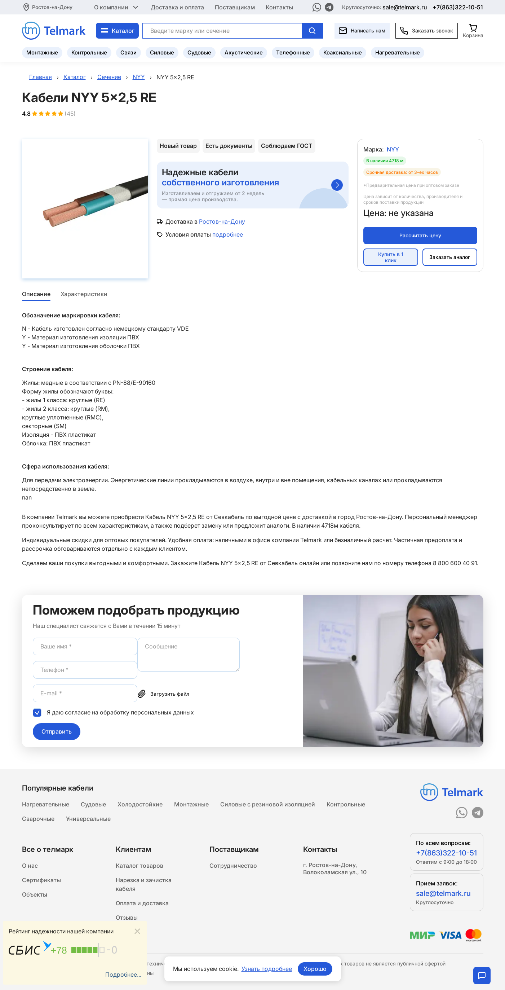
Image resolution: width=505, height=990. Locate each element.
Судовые (199, 52)
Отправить (56, 731)
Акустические (244, 52)
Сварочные (38, 818)
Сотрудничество (233, 865)
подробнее (227, 234)
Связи (128, 52)
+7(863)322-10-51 (458, 7)
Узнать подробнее (267, 968)
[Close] (137, 931)
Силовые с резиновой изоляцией (267, 804)
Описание (36, 294)
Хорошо (315, 968)
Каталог (117, 30)
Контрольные (89, 52)
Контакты (279, 7)
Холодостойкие (140, 804)
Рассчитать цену (420, 235)
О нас (30, 865)
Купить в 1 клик (390, 257)
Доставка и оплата (177, 7)
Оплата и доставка (142, 903)
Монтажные (42, 52)
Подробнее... (123, 974)
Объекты (34, 894)
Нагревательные (397, 52)
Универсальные (88, 818)
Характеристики (84, 294)
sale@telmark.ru (404, 7)
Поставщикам (235, 7)
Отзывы (127, 917)
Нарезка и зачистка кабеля (144, 884)
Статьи (126, 932)
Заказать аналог (449, 257)
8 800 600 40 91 (455, 563)
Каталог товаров (139, 865)
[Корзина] (473, 30)
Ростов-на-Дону (52, 7)
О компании (117, 7)
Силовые (162, 52)
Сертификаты (41, 880)
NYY (393, 149)
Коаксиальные (342, 52)
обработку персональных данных (147, 712)
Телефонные (293, 52)
